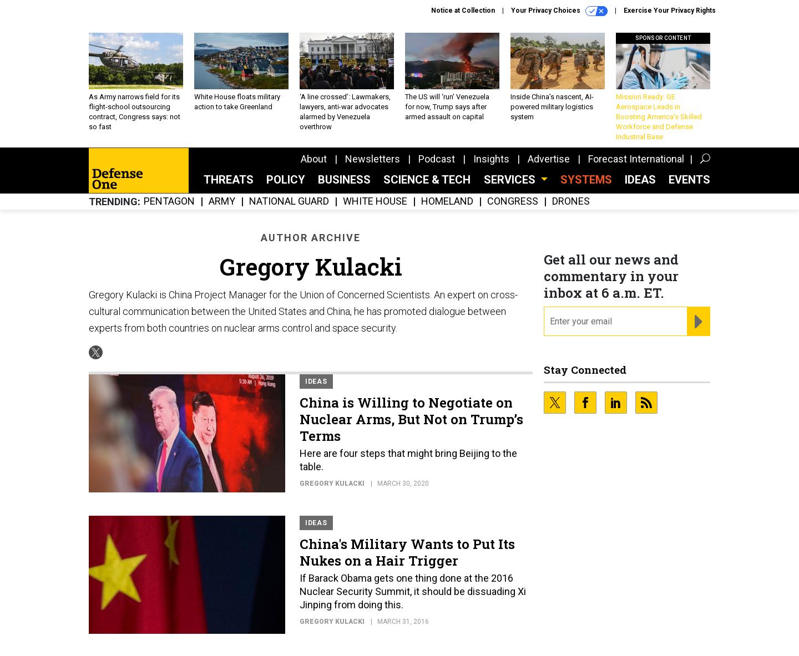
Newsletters (372, 159)
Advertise (549, 159)
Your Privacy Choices (559, 11)
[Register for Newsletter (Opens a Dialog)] (698, 321)
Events (689, 179)
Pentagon (169, 201)
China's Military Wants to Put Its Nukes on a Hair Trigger (407, 552)
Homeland (447, 201)
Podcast (436, 159)
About (314, 159)
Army (222, 201)
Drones (571, 201)
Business (344, 179)
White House (375, 201)
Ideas (640, 179)
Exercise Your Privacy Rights (670, 10)
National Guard (289, 201)
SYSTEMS (586, 179)
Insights (491, 159)
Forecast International (636, 159)
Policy (285, 179)
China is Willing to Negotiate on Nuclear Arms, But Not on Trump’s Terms (411, 419)
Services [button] (511, 179)
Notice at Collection (463, 10)
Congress (512, 201)
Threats (229, 179)
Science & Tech (427, 179)
